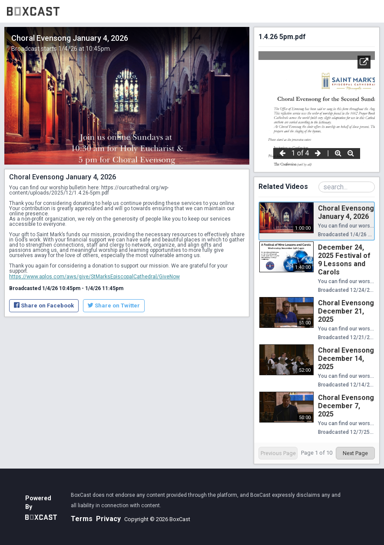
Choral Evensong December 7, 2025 (346, 405)
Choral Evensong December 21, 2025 (346, 311)
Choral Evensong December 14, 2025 (346, 358)
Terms (82, 519)
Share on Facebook (44, 305)
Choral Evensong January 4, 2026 (346, 212)
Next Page (355, 453)
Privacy (108, 519)
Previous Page (278, 453)
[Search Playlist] (346, 187)
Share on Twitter (114, 305)
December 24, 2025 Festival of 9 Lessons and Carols (344, 259)
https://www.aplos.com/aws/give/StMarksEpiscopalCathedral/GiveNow (94, 277)
